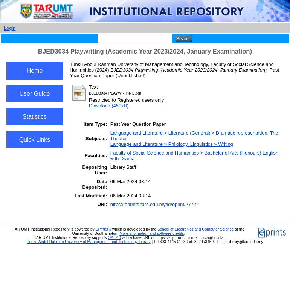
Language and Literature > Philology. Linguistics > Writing (171, 144)
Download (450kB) (108, 106)
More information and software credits (151, 233)
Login (9, 28)
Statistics (35, 116)
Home (35, 70)
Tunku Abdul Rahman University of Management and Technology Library (88, 242)
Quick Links (34, 139)
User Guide (35, 93)
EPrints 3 (103, 229)
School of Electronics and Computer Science (195, 229)
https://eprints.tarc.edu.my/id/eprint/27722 (154, 204)
